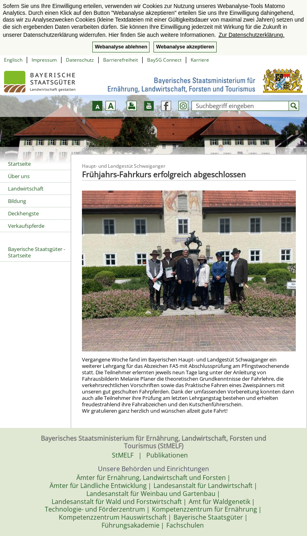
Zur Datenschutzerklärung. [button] (252, 35)
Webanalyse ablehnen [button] (121, 47)
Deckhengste (23, 213)
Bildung (17, 201)
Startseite (19, 163)
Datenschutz (80, 59)
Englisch (13, 59)
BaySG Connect (164, 59)
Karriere (200, 59)
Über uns (19, 176)
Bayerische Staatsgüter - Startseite (36, 252)
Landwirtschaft (26, 188)
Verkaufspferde (26, 225)
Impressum (44, 59)
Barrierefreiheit (120, 59)
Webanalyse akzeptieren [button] (185, 47)
